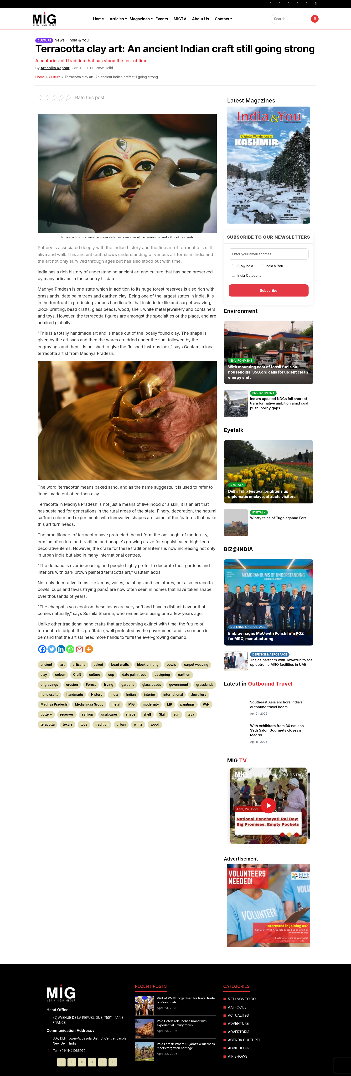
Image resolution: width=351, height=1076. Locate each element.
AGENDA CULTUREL (244, 1040)
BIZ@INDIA (238, 549)
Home (98, 18)
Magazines (140, 18)
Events (161, 18)
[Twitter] (51, 649)
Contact (222, 18)
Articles (117, 18)
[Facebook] (42, 649)
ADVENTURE (238, 1023)
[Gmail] (79, 649)
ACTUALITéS (238, 1015)
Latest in (258, 684)
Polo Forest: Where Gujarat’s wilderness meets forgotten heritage (186, 1046)
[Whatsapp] (70, 649)
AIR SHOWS (237, 1056)
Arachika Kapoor (55, 68)
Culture (55, 77)
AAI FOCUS (237, 1007)
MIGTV (180, 18)
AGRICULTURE (240, 1048)
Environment (241, 311)
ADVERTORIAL (240, 1032)
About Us (200, 18)
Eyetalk (233, 430)
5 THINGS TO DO (242, 999)
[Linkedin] (61, 649)
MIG (237, 760)
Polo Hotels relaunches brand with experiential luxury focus (182, 1023)
